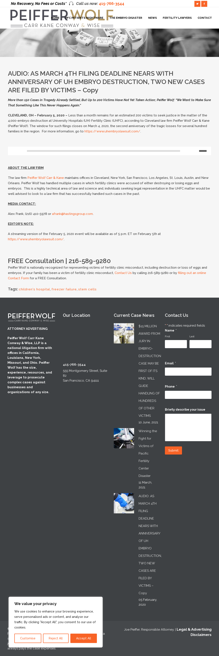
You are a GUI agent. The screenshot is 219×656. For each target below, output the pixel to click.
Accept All (83, 638)
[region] (56, 622)
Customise (28, 638)
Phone (171, 386)
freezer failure (64, 289)
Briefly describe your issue (185, 409)
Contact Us (123, 273)
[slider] (103, 151)
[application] (109, 152)
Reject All (56, 638)
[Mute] (196, 151)
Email (170, 363)
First (167, 336)
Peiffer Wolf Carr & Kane (45, 178)
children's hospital (34, 289)
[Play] (12, 151)
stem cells (87, 289)
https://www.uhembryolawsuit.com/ (112, 131)
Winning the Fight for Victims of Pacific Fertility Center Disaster (148, 453)
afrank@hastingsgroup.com (72, 214)
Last (191, 336)
